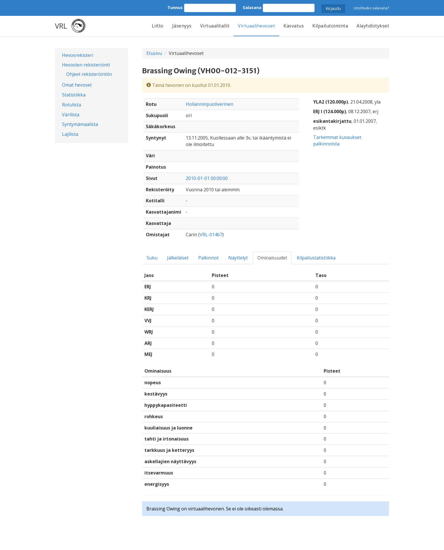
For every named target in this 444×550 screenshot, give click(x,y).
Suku (152, 258)
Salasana (252, 7)
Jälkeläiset (178, 258)
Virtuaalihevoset (256, 26)
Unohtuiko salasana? (371, 7)
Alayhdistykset (373, 26)
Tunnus (175, 7)
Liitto (158, 26)
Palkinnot (208, 258)
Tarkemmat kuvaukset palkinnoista (337, 140)
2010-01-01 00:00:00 (207, 178)
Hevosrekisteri (77, 55)
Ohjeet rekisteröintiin (89, 74)
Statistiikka (74, 95)
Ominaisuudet (272, 258)
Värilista (70, 114)
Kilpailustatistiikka (316, 258)
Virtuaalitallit (215, 26)
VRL (61, 26)
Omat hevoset (77, 85)
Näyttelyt (238, 258)
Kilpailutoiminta (330, 26)
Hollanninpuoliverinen (209, 104)
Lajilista (70, 134)
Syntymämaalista (80, 124)
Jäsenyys (182, 26)
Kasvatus (293, 26)
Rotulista (71, 105)
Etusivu (154, 53)
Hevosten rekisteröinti (86, 65)
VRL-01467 (211, 234)
